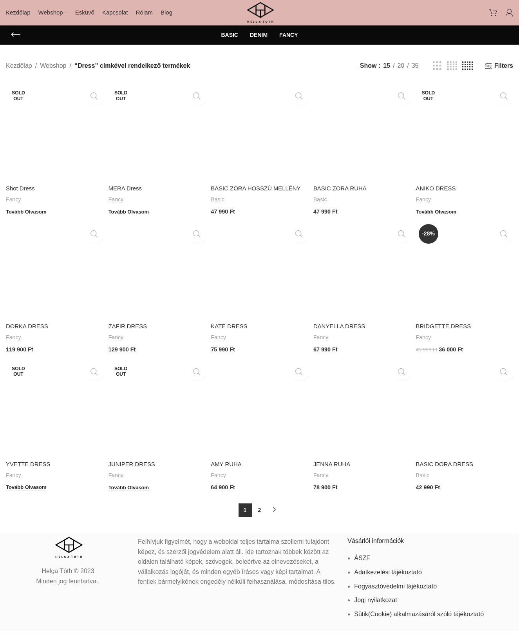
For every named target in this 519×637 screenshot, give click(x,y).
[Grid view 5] (467, 72)
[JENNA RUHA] (362, 417)
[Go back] (15, 41)
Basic (219, 212)
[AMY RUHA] (259, 417)
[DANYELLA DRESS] (362, 281)
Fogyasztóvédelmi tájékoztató (395, 592)
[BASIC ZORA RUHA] (362, 137)
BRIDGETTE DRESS (447, 336)
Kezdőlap (19, 72)
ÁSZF (362, 564)
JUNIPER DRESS (134, 472)
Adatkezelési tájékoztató (388, 578)
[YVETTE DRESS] (53, 417)
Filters (503, 72)
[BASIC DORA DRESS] (465, 417)
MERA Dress (127, 192)
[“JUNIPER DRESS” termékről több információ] (131, 494)
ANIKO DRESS (439, 192)
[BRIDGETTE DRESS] (465, 281)
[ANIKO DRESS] (465, 137)
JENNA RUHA (334, 472)
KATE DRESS (231, 336)
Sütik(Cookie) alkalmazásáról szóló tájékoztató (419, 620)
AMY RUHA (228, 472)
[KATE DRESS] (259, 281)
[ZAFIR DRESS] (156, 281)
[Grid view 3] (437, 72)
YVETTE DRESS (30, 472)
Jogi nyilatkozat (375, 606)
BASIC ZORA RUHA (343, 192)
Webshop (53, 72)
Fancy (14, 203)
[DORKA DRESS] (53, 281)
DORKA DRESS (28, 336)
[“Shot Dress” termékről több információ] (28, 214)
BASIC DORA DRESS (448, 472)
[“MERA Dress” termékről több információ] (131, 214)
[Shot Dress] (53, 137)
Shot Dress (21, 192)
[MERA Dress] (156, 137)
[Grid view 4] (452, 72)
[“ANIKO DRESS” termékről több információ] (440, 214)
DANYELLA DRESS (343, 336)
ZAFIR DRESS (129, 336)
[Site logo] (259, 15)
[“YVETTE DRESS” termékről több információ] (28, 494)
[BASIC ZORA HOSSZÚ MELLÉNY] (259, 137)
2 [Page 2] (259, 516)
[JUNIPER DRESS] (156, 417)
